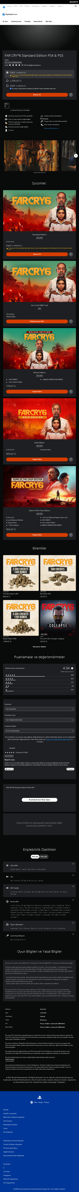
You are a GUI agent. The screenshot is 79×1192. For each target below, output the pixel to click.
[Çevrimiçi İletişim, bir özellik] (39, 935)
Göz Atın (49, 19)
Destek (59, 6)
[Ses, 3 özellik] (39, 876)
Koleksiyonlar (16, 19)
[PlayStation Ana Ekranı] (4, 6)
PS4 (21, 6)
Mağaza (52, 6)
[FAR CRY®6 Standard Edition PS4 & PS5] (31, 153)
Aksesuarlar (35, 6)
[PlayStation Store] (10, 12)
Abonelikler (38, 19)
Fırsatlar (28, 19)
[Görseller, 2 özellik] (39, 865)
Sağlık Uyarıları (9, 1057)
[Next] (76, 153)
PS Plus (27, 6)
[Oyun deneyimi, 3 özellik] (39, 924)
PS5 (16, 6)
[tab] (35, 854)
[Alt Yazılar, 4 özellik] (39, 888)
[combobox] (39, 707)
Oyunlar (9, 6)
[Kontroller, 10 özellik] (39, 907)
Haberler (44, 6)
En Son (5, 19)
